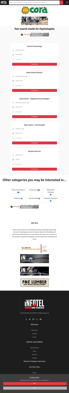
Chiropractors (33, 190)
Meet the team (34, 348)
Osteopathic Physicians (50, 198)
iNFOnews (34, 325)
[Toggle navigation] (68, 2)
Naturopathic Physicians (51, 191)
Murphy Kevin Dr (34, 151)
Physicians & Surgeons (18, 190)
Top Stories (34, 330)
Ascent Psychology (34, 46)
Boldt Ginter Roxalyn (34, 73)
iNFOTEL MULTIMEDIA (30, 313)
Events (34, 337)
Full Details (34, 64)
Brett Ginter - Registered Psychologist (34, 99)
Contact (34, 333)
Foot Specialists (33, 198)
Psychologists (19, 59)
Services (34, 354)
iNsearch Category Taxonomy (35, 361)
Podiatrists (17, 198)
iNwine (34, 373)
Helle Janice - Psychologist (34, 125)
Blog (34, 351)
